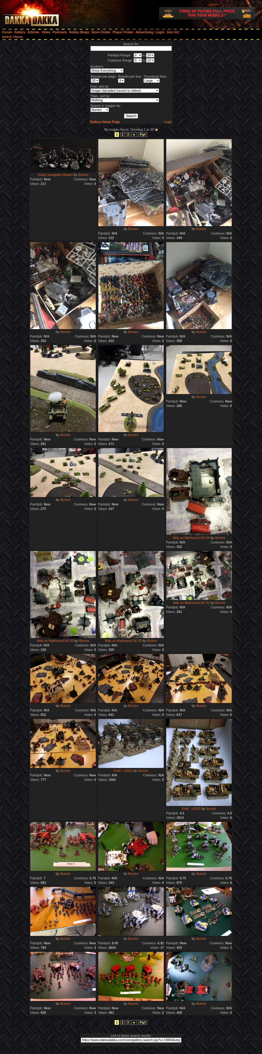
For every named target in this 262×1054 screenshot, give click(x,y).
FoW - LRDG (123, 770)
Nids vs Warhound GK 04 (191, 538)
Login (168, 122)
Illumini (83, 175)
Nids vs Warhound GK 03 (55, 641)
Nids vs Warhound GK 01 (191, 603)
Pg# (143, 134)
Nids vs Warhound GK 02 (123, 641)
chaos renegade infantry (55, 175)
